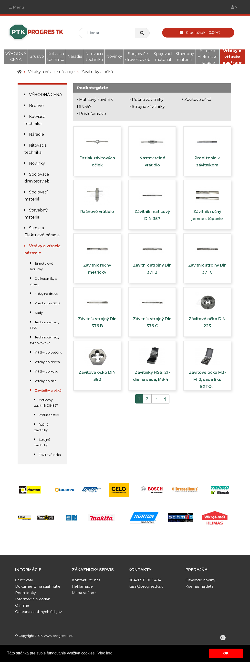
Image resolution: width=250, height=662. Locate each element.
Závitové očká (47, 455)
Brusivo (36, 56)
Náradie (74, 56)
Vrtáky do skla (43, 381)
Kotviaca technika (55, 56)
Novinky (114, 56)
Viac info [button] (104, 653)
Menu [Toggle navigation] (16, 7)
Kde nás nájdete (200, 586)
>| (164, 398)
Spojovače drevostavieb (137, 56)
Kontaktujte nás (86, 580)
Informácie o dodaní (33, 599)
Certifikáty (24, 580)
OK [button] (226, 653)
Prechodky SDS (45, 303)
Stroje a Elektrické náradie (208, 56)
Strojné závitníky (148, 106)
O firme (22, 605)
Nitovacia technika (94, 56)
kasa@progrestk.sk (146, 586)
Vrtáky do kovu (44, 371)
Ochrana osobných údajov (38, 612)
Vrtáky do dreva (45, 362)
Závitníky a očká (97, 71)
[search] (109, 33)
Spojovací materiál (163, 56)
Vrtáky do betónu (46, 352)
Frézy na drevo (44, 294)
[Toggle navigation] (234, 7)
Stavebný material (185, 56)
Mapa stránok (84, 593)
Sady (36, 313)
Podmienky (25, 593)
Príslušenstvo (46, 415)
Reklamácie (82, 586)
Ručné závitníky (148, 99)
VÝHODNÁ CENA (15, 56)
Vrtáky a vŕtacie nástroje (232, 56)
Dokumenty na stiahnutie (37, 586)
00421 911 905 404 (145, 580)
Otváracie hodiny (200, 580)
